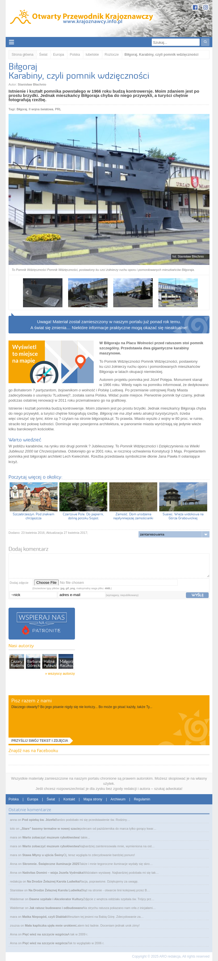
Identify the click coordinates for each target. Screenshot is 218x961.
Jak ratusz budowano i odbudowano (56, 908)
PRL (58, 109)
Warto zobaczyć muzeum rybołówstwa (50, 837)
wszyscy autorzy (61, 674)
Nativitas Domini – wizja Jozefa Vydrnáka (52, 872)
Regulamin (142, 799)
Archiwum (117, 799)
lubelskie (92, 55)
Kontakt (69, 799)
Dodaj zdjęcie (19, 582)
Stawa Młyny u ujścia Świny (42, 855)
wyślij (197, 595)
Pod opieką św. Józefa (38, 819)
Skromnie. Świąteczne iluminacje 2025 (50, 863)
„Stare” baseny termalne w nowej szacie (50, 828)
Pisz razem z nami (31, 700)
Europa (58, 55)
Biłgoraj (22, 109)
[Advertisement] (117, 656)
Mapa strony (92, 799)
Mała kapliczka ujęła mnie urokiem (50, 925)
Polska (75, 55)
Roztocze (112, 55)
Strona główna (22, 55)
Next (190, 292)
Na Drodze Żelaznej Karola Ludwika (53, 881)
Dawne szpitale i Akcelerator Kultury (56, 899)
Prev (27, 292)
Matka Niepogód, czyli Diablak (44, 916)
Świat (43, 55)
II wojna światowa (41, 109)
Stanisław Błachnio (32, 84)
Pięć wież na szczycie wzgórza (45, 934)
